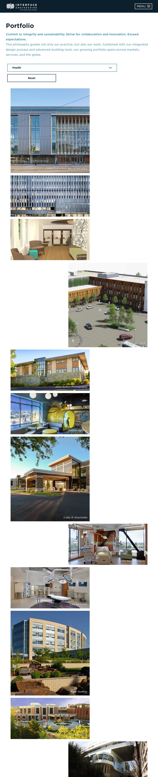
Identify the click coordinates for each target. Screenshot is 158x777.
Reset (135, 67)
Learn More (133, 725)
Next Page (79, 701)
